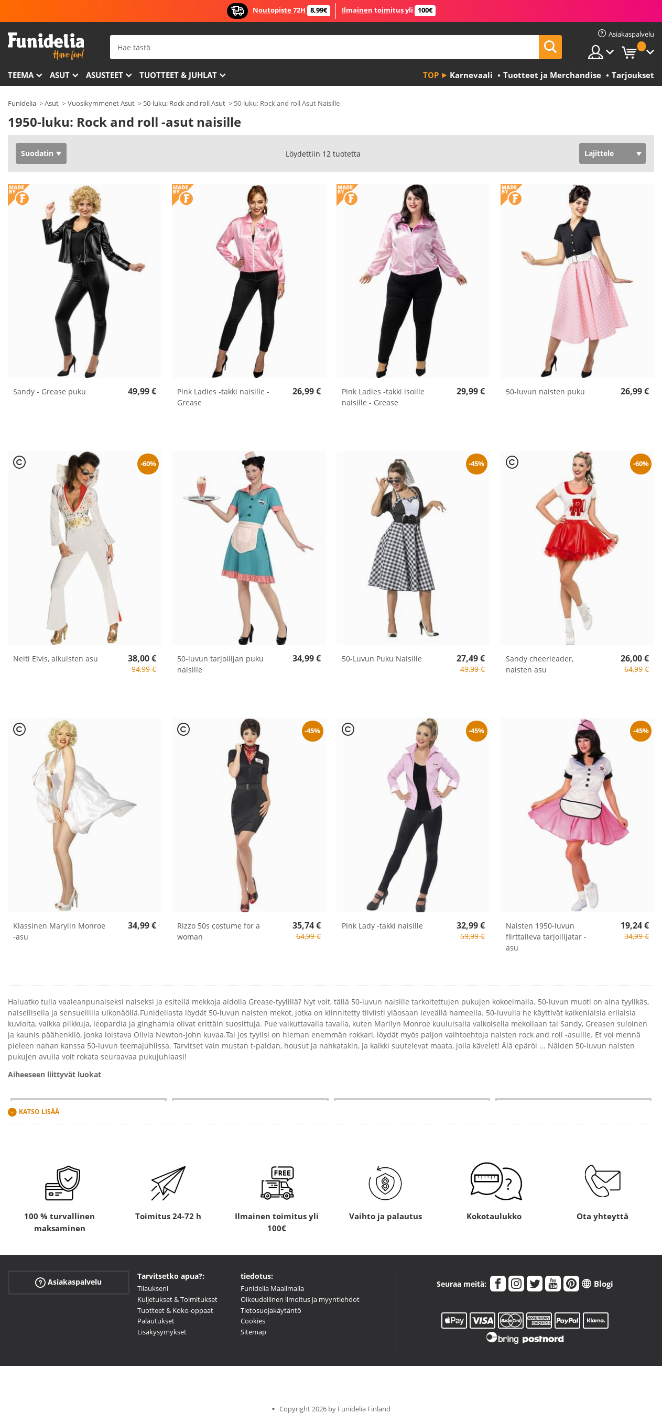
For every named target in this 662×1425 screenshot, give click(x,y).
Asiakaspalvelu (68, 1282)
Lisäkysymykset (162, 1331)
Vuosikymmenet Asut (101, 103)
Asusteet (104, 75)
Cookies (253, 1320)
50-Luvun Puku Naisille (382, 659)
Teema (21, 75)
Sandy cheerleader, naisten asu (539, 664)
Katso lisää (39, 1111)
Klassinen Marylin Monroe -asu (59, 931)
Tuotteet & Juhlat (178, 75)
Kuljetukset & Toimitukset (177, 1299)
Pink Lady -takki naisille (382, 926)
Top (431, 75)
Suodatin (37, 153)
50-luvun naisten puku (545, 391)
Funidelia (22, 103)
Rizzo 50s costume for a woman (218, 931)
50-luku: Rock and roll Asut (184, 103)
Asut (60, 75)
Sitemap (253, 1331)
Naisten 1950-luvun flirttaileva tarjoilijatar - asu (546, 937)
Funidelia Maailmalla (272, 1288)
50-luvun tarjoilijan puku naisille (220, 664)
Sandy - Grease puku (49, 391)
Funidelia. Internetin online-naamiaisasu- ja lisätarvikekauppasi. (46, 46)
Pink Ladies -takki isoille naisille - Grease (383, 396)
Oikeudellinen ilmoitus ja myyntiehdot (300, 1299)
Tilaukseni (152, 1288)
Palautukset (156, 1320)
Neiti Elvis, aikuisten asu (55, 659)
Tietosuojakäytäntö (271, 1310)
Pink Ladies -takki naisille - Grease (223, 396)
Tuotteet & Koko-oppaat (175, 1310)
